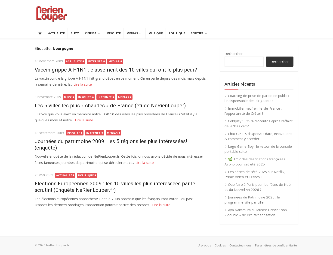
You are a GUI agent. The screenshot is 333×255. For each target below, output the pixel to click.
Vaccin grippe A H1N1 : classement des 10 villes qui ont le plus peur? (116, 70)
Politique (177, 33)
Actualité (56, 33)
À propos (204, 245)
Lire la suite (83, 84)
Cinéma (90, 33)
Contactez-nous (240, 245)
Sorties (197, 33)
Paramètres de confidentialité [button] (276, 245)
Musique (155, 33)
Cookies (220, 245)
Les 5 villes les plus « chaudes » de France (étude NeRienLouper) (110, 105)
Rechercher (234, 53)
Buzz (75, 33)
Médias (132, 33)
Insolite (114, 33)
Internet (95, 61)
